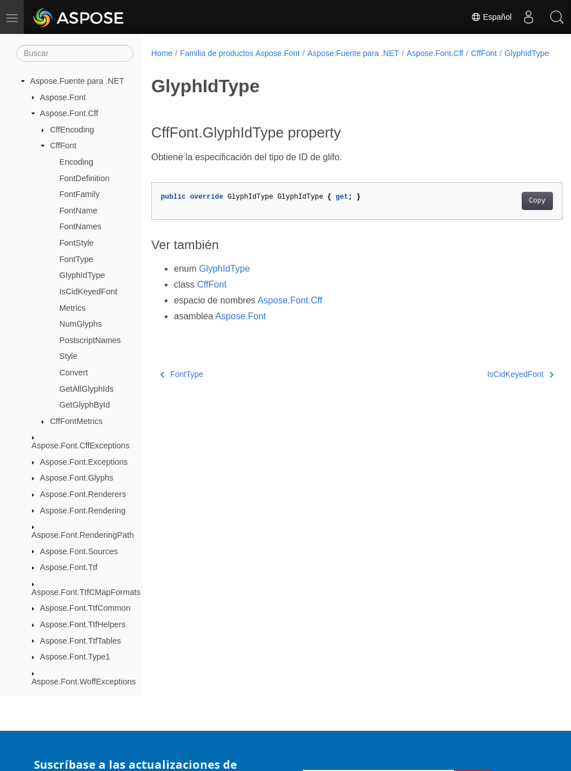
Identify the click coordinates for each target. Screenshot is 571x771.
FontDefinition (84, 178)
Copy (508, 213)
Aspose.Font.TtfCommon (85, 607)
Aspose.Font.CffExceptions (81, 445)
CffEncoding (72, 129)
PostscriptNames (90, 340)
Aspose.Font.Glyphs (77, 477)
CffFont (63, 145)
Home (161, 53)
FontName (78, 210)
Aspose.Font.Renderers (83, 494)
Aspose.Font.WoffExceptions (84, 681)
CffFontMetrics (76, 421)
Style (68, 356)
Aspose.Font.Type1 (75, 656)
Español (491, 17)
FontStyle (76, 242)
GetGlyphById (84, 404)
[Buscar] (75, 53)
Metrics (72, 307)
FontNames (80, 226)
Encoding (76, 161)
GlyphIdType (82, 275)
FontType (76, 259)
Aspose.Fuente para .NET (77, 80)
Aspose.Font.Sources (79, 551)
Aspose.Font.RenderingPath (83, 534)
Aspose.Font (63, 97)
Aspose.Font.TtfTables (80, 640)
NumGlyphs (80, 323)
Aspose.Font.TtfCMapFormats (86, 592)
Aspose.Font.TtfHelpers (83, 624)
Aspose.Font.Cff (69, 113)
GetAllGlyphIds (86, 388)
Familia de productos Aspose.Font (240, 53)
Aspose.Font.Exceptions (84, 461)
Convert (73, 372)
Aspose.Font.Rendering (83, 510)
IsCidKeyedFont (88, 291)
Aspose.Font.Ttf (69, 567)
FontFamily (79, 194)
